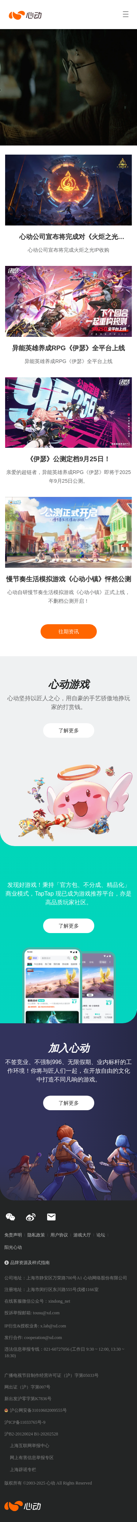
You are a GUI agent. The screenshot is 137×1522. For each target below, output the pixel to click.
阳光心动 (13, 1247)
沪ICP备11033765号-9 (24, 1422)
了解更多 (68, 730)
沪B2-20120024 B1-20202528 (31, 1434)
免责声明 (13, 1235)
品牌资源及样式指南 (30, 1262)
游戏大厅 (82, 1235)
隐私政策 (36, 1235)
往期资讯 (68, 631)
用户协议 (59, 1235)
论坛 (100, 1235)
